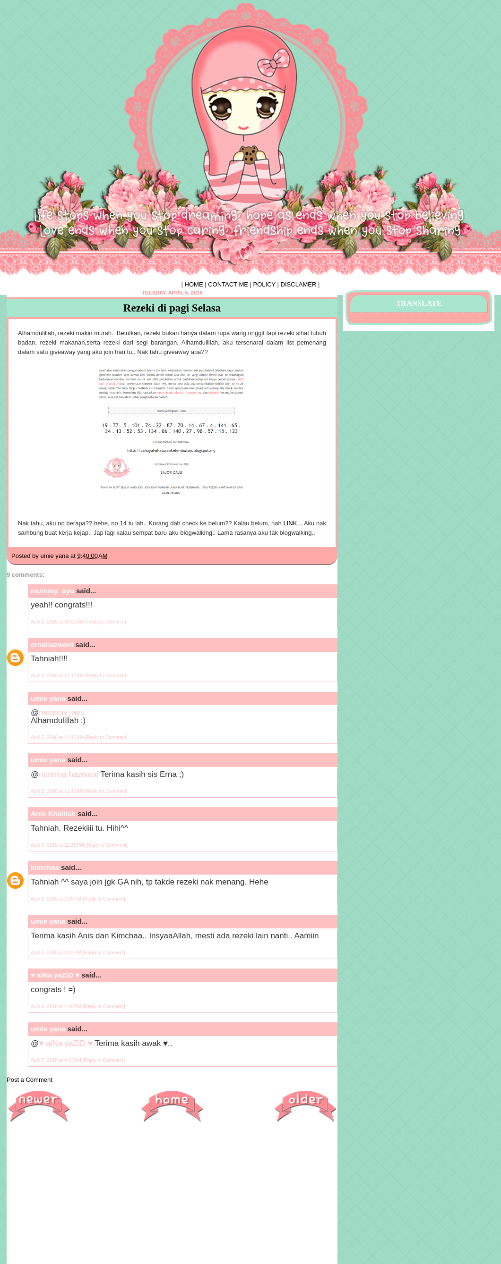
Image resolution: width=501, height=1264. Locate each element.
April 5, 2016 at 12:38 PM (58, 845)
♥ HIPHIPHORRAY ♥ (67, 25)
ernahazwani (52, 644)
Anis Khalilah (53, 813)
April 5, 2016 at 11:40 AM (58, 737)
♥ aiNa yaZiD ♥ (55, 975)
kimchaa (45, 867)
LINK (290, 523)
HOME (194, 284)
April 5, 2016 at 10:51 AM (58, 621)
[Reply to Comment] (106, 621)
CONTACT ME (228, 284)
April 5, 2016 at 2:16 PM (57, 899)
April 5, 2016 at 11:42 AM (58, 791)
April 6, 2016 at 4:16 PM (57, 1006)
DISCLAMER (299, 284)
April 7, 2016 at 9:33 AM (56, 1060)
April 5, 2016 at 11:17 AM (58, 675)
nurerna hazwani (68, 774)
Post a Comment (29, 1079)
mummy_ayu (52, 591)
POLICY (264, 284)
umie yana (48, 698)
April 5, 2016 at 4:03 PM (57, 952)
